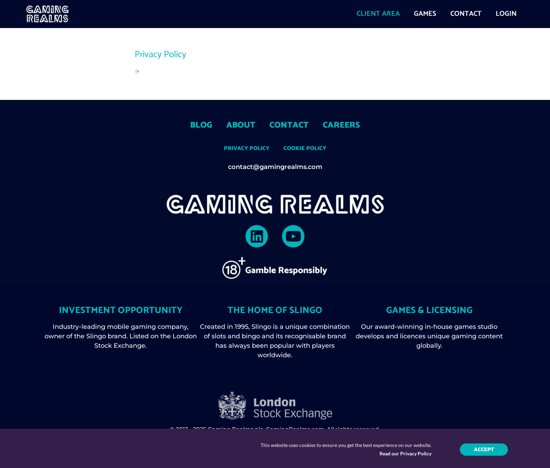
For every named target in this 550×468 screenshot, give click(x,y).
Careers (341, 125)
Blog (201, 125)
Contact (289, 125)
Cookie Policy (304, 148)
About (240, 125)
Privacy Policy (246, 148)
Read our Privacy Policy (405, 457)
